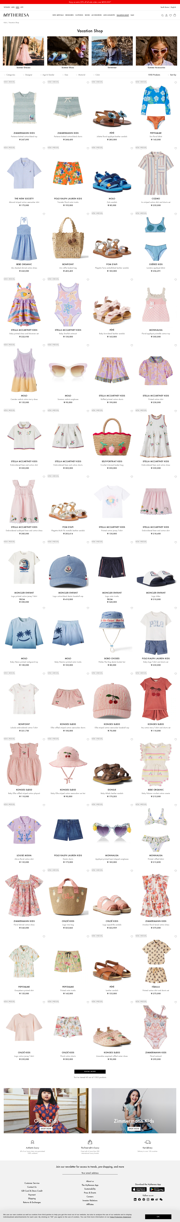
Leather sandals (112, 990)
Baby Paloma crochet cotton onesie (156, 793)
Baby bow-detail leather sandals (112, 334)
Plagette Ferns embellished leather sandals (112, 268)
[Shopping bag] (174, 15)
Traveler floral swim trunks (68, 202)
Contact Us (31, 1186)
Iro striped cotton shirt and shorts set (155, 202)
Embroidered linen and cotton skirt (156, 531)
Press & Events (90, 1192)
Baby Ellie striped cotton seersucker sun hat (68, 793)
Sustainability (90, 1188)
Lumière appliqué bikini (156, 268)
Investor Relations (90, 1200)
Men (13, 7)
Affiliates (90, 1204)
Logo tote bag (68, 925)
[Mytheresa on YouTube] (152, 1199)
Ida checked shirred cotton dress (24, 268)
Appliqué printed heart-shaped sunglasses (111, 859)
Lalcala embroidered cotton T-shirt (24, 728)
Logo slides (156, 596)
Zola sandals (112, 202)
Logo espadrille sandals (112, 925)
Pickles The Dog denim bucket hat (112, 662)
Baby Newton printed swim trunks (68, 662)
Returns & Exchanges (32, 1202)
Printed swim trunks (68, 990)
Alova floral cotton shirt (24, 859)
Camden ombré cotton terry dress (24, 399)
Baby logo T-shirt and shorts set (155, 662)
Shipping (32, 1198)
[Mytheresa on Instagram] (148, 1199)
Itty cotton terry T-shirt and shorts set (155, 728)
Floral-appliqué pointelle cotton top (156, 334)
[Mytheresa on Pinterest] (143, 1199)
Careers (90, 1196)
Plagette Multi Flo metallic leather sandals (68, 531)
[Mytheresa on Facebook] (139, 1199)
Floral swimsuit (156, 1056)
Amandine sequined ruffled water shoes (112, 1056)
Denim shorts (68, 859)
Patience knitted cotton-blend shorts (68, 137)
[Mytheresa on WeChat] (161, 1199)
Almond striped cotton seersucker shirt (24, 202)
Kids (17, 7)
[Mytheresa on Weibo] (156, 1199)
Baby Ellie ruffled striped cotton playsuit (24, 793)
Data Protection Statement (120, 1217)
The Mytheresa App (90, 1185)
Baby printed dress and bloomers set (24, 334)
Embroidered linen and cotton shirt (24, 465)
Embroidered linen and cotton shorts (68, 465)
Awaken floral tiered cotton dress (155, 925)
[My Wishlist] (170, 15)
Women (7, 7)
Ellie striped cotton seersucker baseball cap (112, 728)
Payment (32, 1194)
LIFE (21, 7)
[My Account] (166, 15)
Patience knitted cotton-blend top (24, 137)
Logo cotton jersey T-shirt (24, 1056)
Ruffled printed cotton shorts (112, 399)
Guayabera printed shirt (24, 990)
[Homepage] (16, 15)
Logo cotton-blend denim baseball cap (68, 596)
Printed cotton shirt (155, 399)
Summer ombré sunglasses (68, 399)
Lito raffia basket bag (68, 268)
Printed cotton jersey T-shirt (112, 531)
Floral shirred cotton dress (24, 925)
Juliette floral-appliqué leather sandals (112, 137)
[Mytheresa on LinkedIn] (135, 1199)
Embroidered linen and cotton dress (156, 465)
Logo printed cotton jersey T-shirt (24, 596)
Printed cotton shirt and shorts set (156, 990)
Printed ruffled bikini (156, 859)
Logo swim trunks (112, 596)
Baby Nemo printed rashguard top (24, 662)
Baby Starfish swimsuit (68, 334)
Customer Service (31, 1183)
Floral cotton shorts (68, 1056)
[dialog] (90, 1216)
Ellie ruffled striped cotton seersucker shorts (68, 728)
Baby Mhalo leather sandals (112, 793)
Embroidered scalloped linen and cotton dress (24, 531)
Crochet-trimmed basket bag (111, 465)
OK (158, 1217)
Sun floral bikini (156, 137)
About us (90, 1181)
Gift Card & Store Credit (31, 1190)
